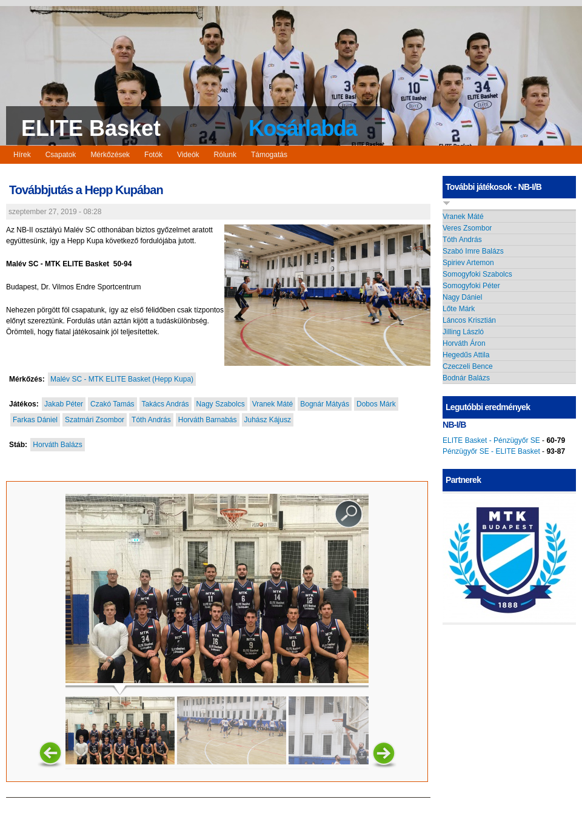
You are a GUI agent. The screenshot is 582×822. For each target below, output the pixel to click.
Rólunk (225, 154)
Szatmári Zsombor (94, 420)
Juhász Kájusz (267, 420)
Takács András (165, 404)
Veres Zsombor (467, 228)
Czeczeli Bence (468, 366)
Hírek (22, 154)
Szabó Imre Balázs (473, 251)
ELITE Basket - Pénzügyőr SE (491, 440)
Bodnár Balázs (466, 378)
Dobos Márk (376, 404)
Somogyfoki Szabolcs (477, 274)
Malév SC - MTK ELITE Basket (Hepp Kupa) (121, 379)
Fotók (153, 154)
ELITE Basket (91, 128)
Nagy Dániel (462, 297)
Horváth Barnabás (207, 420)
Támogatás (269, 154)
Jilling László (463, 332)
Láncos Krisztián (469, 320)
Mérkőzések (110, 154)
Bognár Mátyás (324, 404)
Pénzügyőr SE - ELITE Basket (491, 451)
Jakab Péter (63, 404)
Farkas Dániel (35, 420)
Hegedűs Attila (466, 355)
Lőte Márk (459, 309)
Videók (188, 154)
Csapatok (60, 154)
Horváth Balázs (57, 444)
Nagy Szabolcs (220, 404)
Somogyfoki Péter (471, 285)
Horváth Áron (464, 343)
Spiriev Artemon (468, 262)
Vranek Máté (272, 404)
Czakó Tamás (112, 404)
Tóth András (151, 420)
